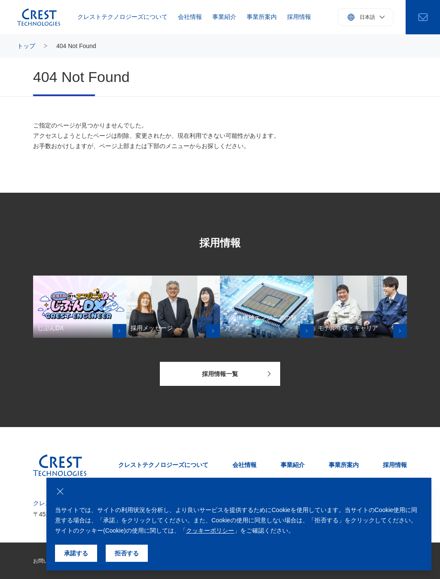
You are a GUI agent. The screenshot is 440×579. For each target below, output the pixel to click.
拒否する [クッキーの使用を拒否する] (127, 553)
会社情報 (190, 16)
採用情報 (299, 16)
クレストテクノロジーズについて (122, 16)
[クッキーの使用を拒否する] (60, 491)
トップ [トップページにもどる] (26, 46)
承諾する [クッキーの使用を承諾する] (76, 553)
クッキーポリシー (210, 530)
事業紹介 (224, 16)
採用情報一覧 (236, 373)
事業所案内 (262, 16)
